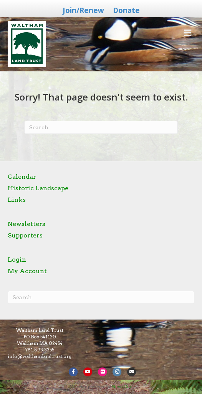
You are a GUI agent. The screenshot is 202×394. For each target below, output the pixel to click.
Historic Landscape (38, 188)
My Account (27, 271)
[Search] (101, 127)
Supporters (25, 235)
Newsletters (26, 223)
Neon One (122, 386)
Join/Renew (83, 10)
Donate (126, 10)
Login (17, 259)
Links (17, 199)
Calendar (22, 176)
